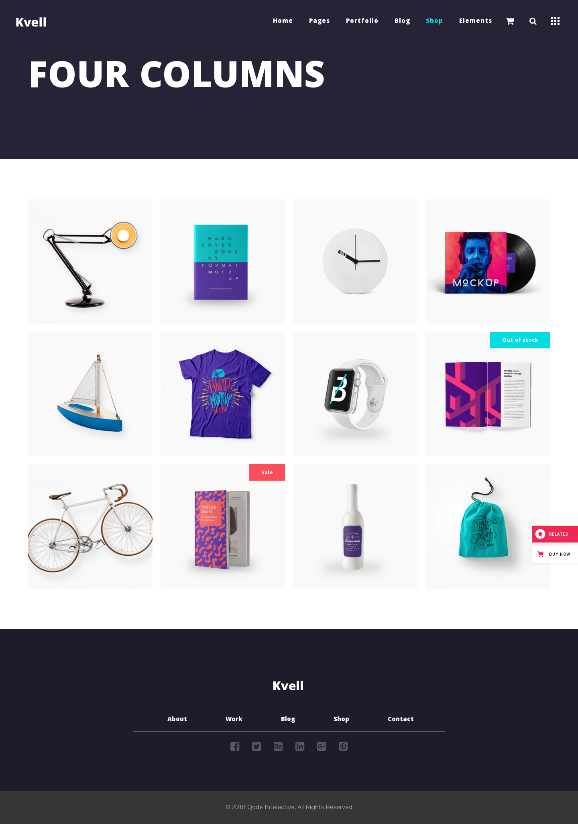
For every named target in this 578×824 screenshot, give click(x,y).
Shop (341, 720)
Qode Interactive (271, 807)
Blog (288, 720)
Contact (401, 720)
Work (234, 720)
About (177, 720)
